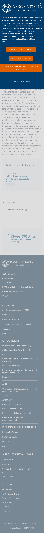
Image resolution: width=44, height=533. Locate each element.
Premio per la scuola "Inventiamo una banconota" (17, 360)
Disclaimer (6, 441)
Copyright (6, 446)
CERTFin (6, 400)
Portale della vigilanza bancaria (15, 413)
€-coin (5, 396)
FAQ (4, 334)
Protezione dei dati (10, 464)
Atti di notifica (8, 477)
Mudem (5, 377)
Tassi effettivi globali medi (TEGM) (16, 324)
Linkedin (7, 502)
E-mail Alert (8, 511)
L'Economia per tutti (10, 366)
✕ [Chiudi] (40, 3)
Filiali (4, 315)
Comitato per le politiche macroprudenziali (12, 418)
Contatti (5, 296)
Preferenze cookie (10, 437)
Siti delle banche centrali (12, 409)
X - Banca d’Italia (10, 494)
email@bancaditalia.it (17, 291)
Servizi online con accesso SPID (15, 310)
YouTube (7, 489)
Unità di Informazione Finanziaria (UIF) (18, 346)
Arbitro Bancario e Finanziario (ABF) (17, 350)
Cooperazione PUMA (11, 404)
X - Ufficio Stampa (11, 498)
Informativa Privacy (10, 432)
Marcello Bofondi (16, 209)
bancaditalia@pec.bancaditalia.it (19, 287)
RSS (5, 507)
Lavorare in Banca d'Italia (12, 319)
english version (22, 82)
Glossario (6, 329)
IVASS (4, 354)
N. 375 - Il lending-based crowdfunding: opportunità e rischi (17, 179)
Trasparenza (7, 459)
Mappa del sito (8, 305)
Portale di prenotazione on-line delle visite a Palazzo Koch (17, 371)
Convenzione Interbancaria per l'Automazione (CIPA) (15, 390)
